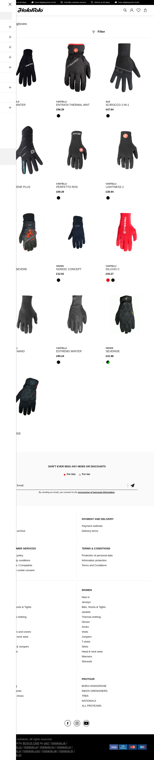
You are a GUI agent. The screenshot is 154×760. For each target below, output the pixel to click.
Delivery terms (90, 530)
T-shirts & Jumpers (18, 646)
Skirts (85, 646)
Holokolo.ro (64, 747)
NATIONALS (89, 700)
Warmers (87, 656)
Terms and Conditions (94, 565)
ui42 (46, 743)
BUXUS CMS (31, 743)
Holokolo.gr (14, 755)
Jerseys (11, 602)
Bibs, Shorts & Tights (19, 607)
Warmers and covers (19, 631)
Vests (10, 641)
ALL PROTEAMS (91, 705)
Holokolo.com (31, 751)
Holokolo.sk (58, 743)
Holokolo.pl (31, 747)
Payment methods (92, 525)
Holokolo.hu (47, 747)
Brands (12, 700)
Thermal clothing (16, 616)
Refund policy (15, 555)
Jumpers (87, 636)
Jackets (11, 611)
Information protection (94, 560)
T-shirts (86, 641)
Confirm (133, 485)
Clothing (12, 685)
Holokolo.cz (14, 747)
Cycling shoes (16, 695)
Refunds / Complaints (20, 565)
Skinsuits (12, 651)
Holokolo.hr (66, 751)
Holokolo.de (49, 751)
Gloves (11, 621)
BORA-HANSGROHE (94, 685)
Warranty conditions (19, 560)
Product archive (16, 530)
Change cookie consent (21, 570)
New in (11, 597)
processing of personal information (96, 492)
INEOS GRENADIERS (94, 690)
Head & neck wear (17, 636)
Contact (11, 525)
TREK (85, 695)
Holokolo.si (14, 751)
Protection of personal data (97, 555)
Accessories (14, 690)
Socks (10, 626)
